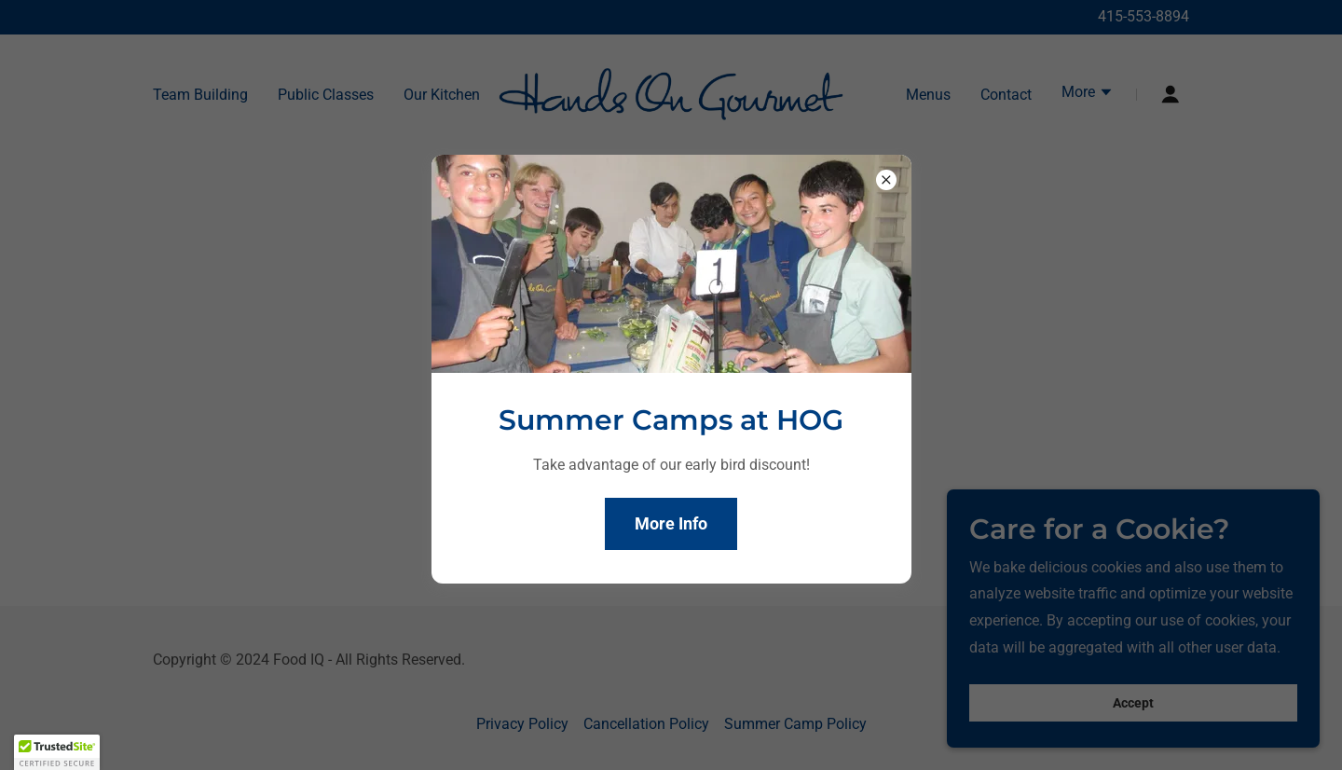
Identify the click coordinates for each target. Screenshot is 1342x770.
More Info (671, 523)
